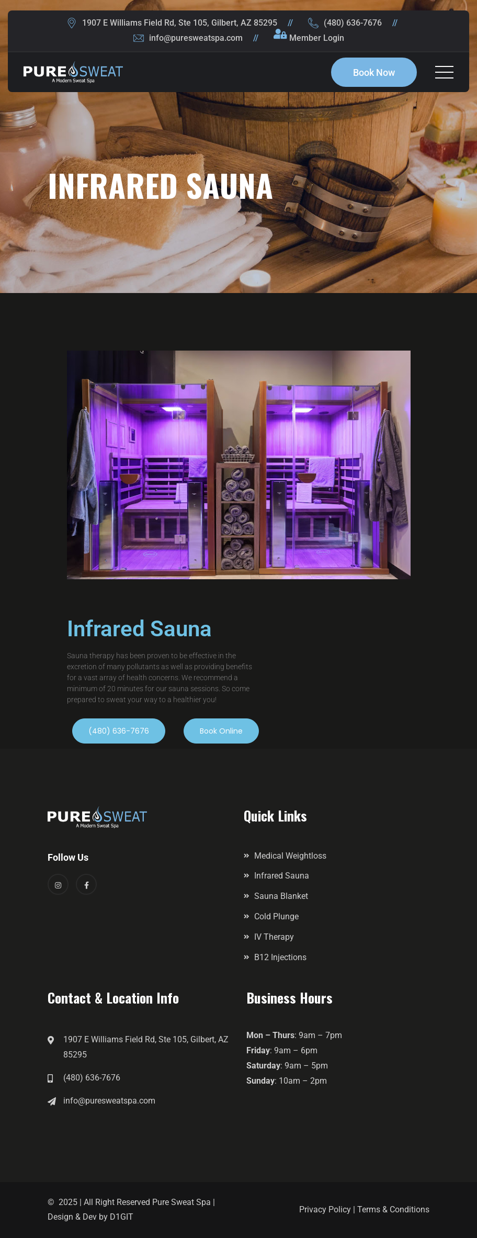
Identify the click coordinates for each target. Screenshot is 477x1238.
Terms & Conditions (393, 1209)
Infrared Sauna (281, 876)
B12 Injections (280, 957)
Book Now (374, 72)
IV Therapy (274, 937)
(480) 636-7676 (353, 23)
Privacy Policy (325, 1209)
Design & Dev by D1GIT (90, 1217)
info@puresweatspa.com (196, 38)
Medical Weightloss (290, 856)
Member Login (316, 38)
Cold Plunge (276, 916)
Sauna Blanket (281, 896)
